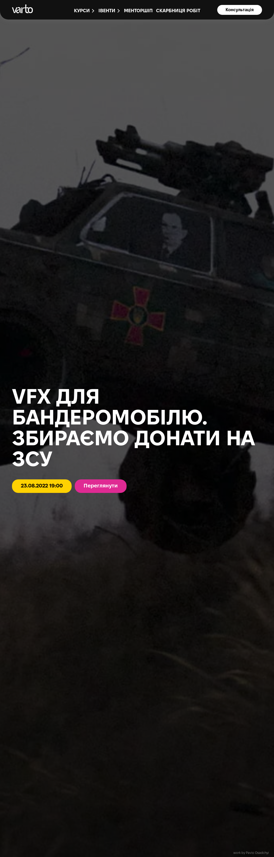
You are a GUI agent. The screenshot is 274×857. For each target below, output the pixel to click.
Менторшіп (138, 11)
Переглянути (101, 486)
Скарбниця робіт (178, 11)
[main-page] (22, 9)
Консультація (240, 10)
